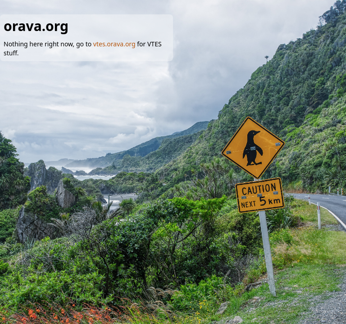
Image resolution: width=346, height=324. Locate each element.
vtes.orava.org (114, 44)
